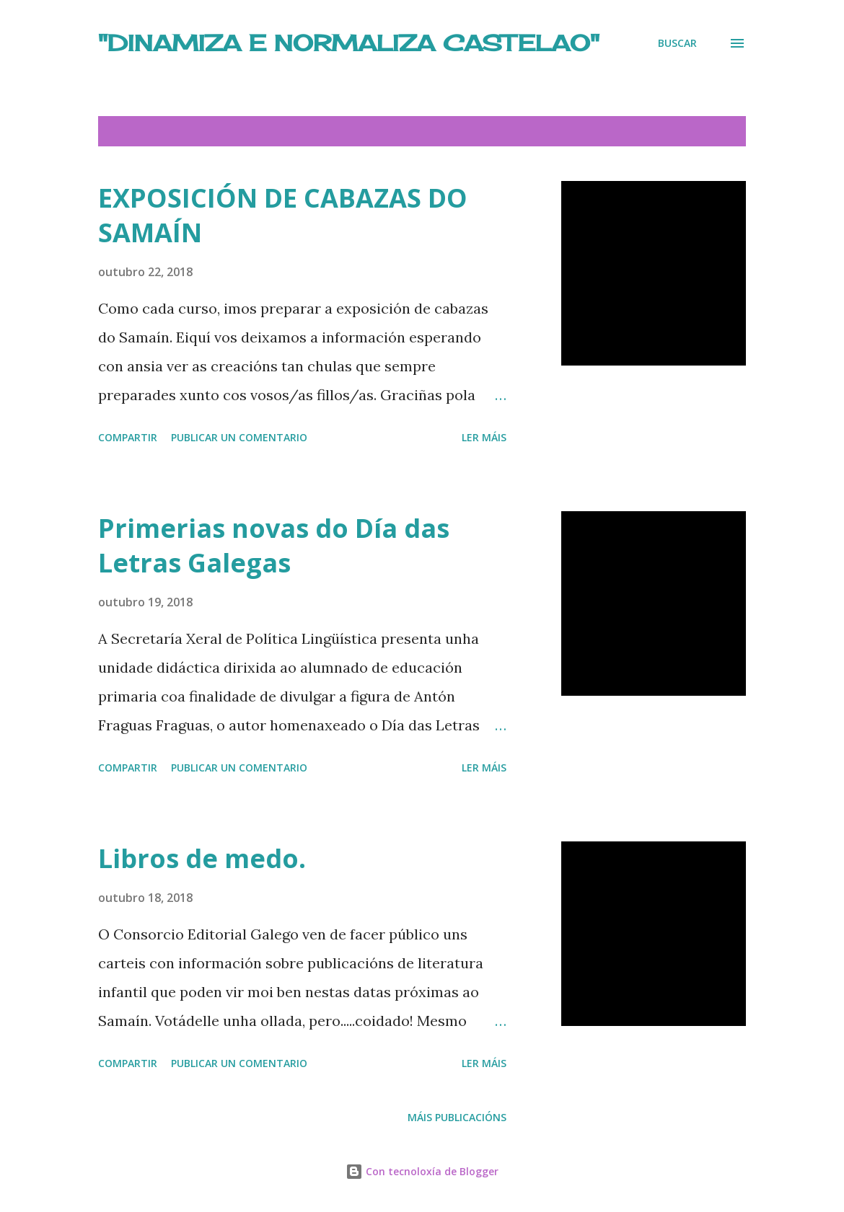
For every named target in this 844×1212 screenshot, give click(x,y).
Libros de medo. (202, 858)
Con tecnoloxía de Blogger (422, 1171)
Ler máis (484, 437)
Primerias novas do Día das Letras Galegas (273, 545)
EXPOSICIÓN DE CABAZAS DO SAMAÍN (282, 215)
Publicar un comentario (239, 437)
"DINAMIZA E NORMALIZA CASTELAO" (348, 43)
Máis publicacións (457, 1117)
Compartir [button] (127, 437)
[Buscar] (677, 43)
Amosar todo (695, 131)
